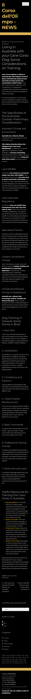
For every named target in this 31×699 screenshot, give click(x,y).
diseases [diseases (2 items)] (4, 657)
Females (6, 638)
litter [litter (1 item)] (13, 659)
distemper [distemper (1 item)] (8, 657)
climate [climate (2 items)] (26, 655)
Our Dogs (6, 646)
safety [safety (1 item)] (25, 660)
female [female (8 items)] (19, 657)
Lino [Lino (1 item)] (11, 659)
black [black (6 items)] (8, 655)
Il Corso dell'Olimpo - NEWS (10, 16)
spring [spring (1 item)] (3, 662)
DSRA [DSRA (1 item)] (13, 657)
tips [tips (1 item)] (11, 662)
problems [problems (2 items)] (4, 660)
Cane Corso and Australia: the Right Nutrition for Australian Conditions (8, 587)
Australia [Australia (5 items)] (4, 655)
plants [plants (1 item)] (24, 659)
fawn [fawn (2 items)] (16, 657)
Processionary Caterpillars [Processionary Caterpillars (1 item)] (13, 660)
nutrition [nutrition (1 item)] (20, 659)
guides (7, 577)
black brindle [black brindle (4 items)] (13, 655)
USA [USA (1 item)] (25, 662)
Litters (6, 640)
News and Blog (12, 575)
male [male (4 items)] (16, 659)
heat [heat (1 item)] (3, 659)
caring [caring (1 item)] (22, 655)
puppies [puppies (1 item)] (21, 660)
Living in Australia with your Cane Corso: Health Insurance (23, 586)
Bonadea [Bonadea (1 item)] (18, 655)
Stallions (6, 649)
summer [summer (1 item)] (7, 662)
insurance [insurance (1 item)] (7, 659)
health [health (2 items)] (27, 657)
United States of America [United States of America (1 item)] (18, 662)
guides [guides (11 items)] (23, 657)
